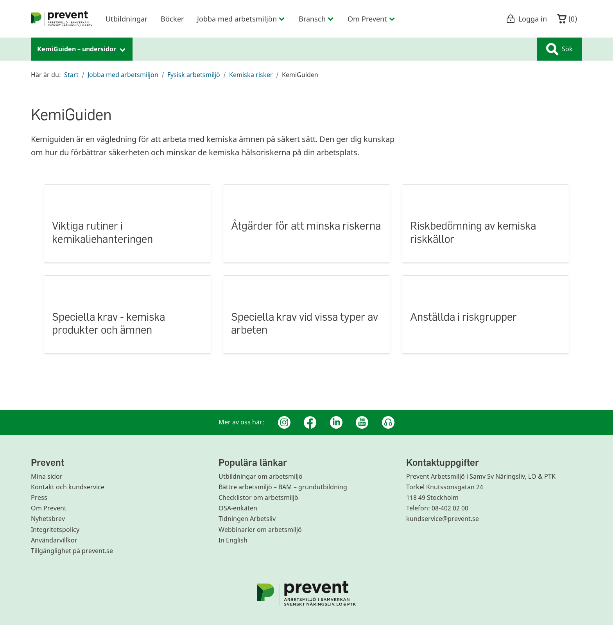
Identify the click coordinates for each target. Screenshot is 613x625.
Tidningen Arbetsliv (247, 518)
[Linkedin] (336, 422)
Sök (559, 49)
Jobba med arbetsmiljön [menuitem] (241, 18)
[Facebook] (310, 422)
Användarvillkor (54, 540)
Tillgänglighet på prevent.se (72, 550)
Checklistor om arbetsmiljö (258, 497)
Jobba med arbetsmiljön (123, 74)
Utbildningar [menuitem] (126, 18)
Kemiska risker (251, 74)
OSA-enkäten (238, 508)
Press (39, 497)
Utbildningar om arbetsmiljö (261, 476)
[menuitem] (62, 19)
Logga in (526, 18)
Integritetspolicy (55, 529)
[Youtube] (362, 422)
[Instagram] (284, 422)
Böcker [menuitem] (172, 18)
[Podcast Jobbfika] (388, 422)
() (567, 19)
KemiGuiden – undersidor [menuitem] (81, 49)
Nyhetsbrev (48, 518)
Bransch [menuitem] (316, 18)
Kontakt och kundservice (67, 487)
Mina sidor (47, 476)
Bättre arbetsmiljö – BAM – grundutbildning (283, 487)
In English (233, 540)
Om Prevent (48, 508)
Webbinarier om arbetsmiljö (260, 529)
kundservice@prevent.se (442, 518)
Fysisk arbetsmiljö (193, 74)
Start (71, 74)
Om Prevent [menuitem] (372, 18)
